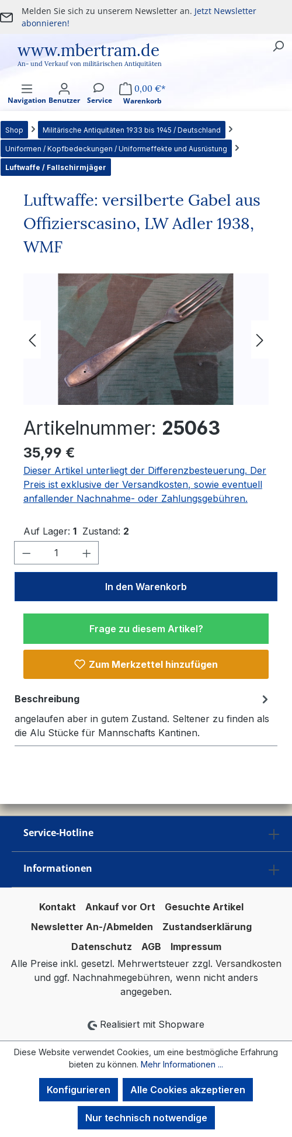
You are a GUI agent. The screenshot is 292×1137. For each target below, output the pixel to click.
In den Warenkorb (146, 586)
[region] (146, 339)
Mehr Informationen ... (182, 1064)
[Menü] (27, 104)
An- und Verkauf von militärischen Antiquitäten (90, 64)
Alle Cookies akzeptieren (187, 1090)
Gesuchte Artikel (204, 907)
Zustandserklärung (207, 927)
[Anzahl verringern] (26, 552)
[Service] (100, 104)
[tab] (143, 715)
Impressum (196, 946)
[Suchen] (278, 45)
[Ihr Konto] (64, 104)
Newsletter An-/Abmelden (92, 927)
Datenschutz (101, 946)
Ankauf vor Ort (120, 907)
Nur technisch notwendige (146, 1118)
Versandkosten (248, 963)
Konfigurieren (78, 1090)
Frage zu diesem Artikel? (146, 629)
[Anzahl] (56, 552)
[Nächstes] (260, 339)
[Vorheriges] (32, 339)
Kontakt (57, 907)
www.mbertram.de (88, 50)
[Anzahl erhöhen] (87, 552)
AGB (151, 946)
